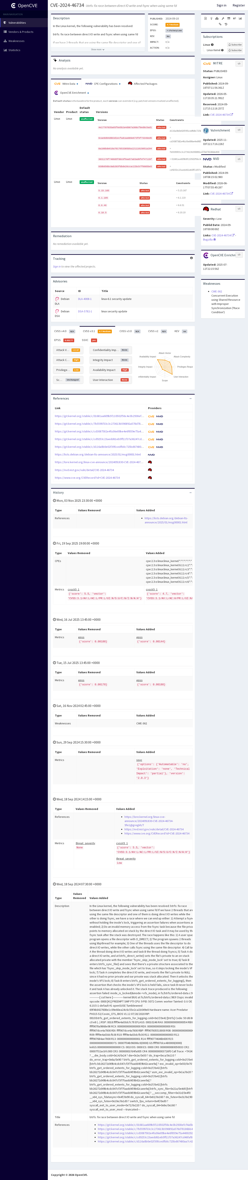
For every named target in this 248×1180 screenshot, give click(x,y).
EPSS (64, 340)
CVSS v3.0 (130, 331)
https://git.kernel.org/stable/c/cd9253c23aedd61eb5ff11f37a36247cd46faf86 (103, 439)
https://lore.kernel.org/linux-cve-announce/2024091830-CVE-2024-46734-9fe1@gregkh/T (109, 462)
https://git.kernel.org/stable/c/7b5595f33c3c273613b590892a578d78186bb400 (104, 424)
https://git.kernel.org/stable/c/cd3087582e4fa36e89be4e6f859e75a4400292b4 (104, 431)
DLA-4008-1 (85, 299)
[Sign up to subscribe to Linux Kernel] (235, 50)
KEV (181, 331)
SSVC (89, 340)
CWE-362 (216, 291)
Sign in (221, 5)
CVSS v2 (157, 331)
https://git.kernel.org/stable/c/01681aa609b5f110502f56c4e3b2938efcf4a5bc (103, 416)
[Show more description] (98, 49)
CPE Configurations (103, 84)
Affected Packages (142, 84)
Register (239, 5)
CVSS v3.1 (97, 331)
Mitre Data (66, 84)
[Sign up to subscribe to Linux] (235, 44)
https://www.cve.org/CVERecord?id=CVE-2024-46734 (87, 478)
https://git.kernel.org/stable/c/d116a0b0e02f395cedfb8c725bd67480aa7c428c (104, 447)
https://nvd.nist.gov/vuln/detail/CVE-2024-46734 (84, 470)
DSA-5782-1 (85, 311)
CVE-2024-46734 (67, 5)
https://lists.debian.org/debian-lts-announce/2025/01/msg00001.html (98, 454)
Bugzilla (209, 239)
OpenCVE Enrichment (71, 93)
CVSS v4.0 (64, 331)
